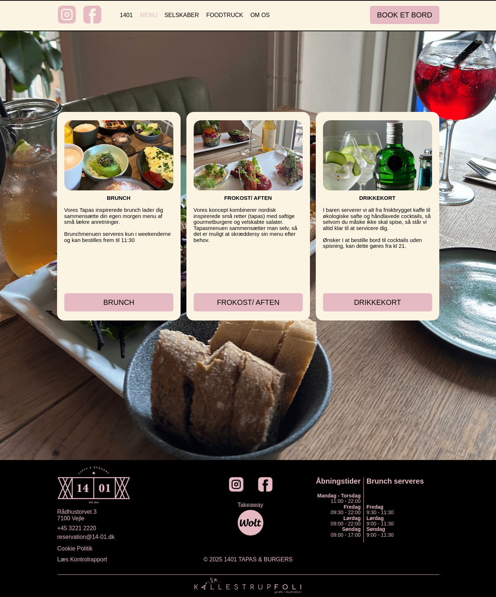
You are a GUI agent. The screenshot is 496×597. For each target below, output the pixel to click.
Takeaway (250, 505)
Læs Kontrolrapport (82, 559)
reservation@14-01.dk (86, 537)
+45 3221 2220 (76, 528)
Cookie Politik (75, 548)
